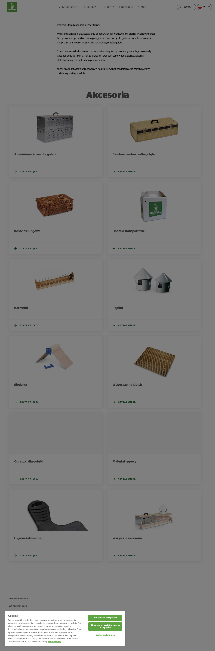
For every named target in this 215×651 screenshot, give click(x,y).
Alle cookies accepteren (105, 618)
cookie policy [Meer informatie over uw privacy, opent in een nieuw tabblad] (54, 642)
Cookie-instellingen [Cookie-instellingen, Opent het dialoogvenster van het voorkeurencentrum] (105, 635)
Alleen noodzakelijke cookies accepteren (105, 626)
